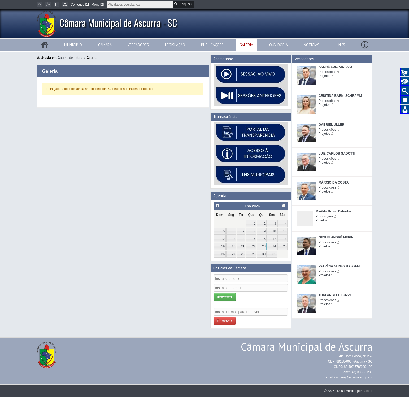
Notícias (311, 44)
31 (274, 254)
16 (264, 239)
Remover (224, 321)
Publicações (212, 44)
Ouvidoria (278, 44)
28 (242, 254)
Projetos (324, 76)
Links (340, 44)
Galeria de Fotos (70, 57)
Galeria (246, 44)
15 (254, 239)
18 (284, 239)
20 (233, 246)
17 (274, 239)
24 (274, 246)
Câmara (105, 44)
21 (242, 246)
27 (233, 254)
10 (274, 231)
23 (264, 246)
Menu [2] (98, 4)
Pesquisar (183, 4)
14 (242, 239)
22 (254, 246)
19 (223, 246)
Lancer (367, 391)
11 (284, 231)
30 (264, 254)
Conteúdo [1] (80, 4)
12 (223, 239)
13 (233, 239)
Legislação (175, 44)
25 (284, 246)
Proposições (327, 72)
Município (73, 44)
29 (254, 254)
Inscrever (224, 297)
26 (223, 254)
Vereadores (138, 44)
